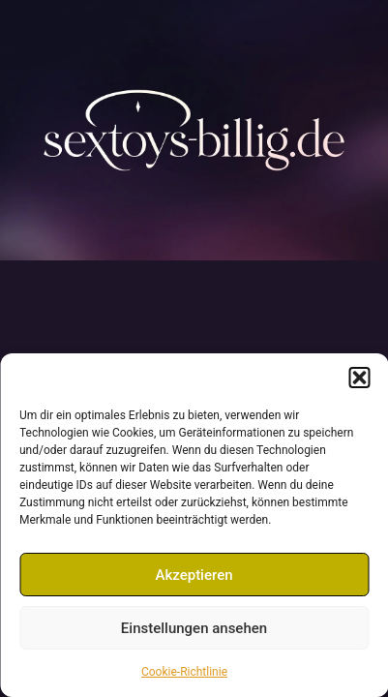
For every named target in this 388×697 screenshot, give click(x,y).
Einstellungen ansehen (194, 628)
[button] (359, 377)
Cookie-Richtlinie (184, 672)
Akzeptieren (193, 575)
